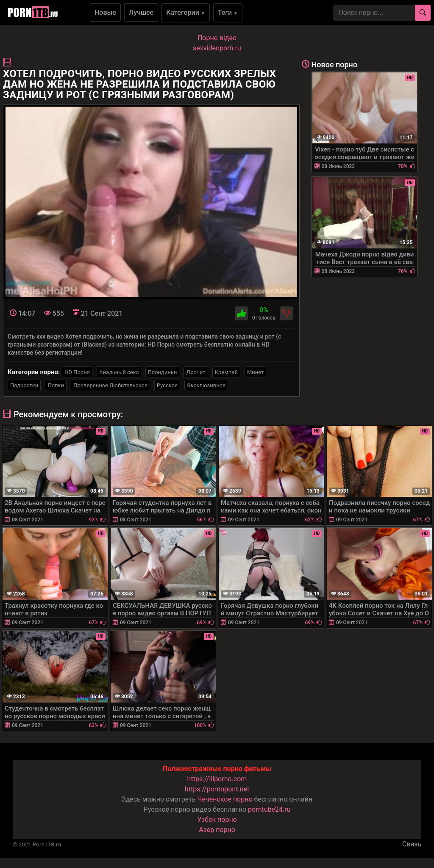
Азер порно (217, 830)
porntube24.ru (269, 809)
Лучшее (141, 12)
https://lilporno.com (217, 779)
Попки (55, 385)
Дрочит (195, 372)
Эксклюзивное (206, 385)
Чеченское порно (225, 799)
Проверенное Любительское (110, 385)
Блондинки (162, 372)
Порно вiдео (217, 38)
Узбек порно (217, 820)
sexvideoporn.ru (217, 48)
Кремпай (226, 372)
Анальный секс (119, 372)
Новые (105, 12)
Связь (411, 844)
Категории (185, 12)
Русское (167, 385)
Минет (255, 372)
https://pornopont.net (217, 789)
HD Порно (77, 372)
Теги (228, 12)
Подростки (24, 385)
